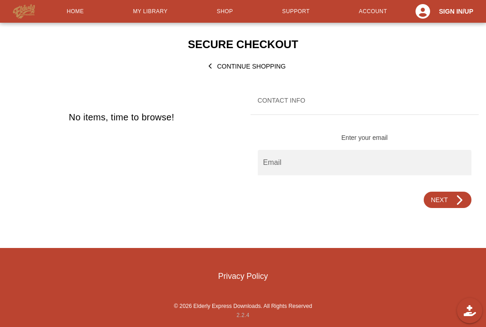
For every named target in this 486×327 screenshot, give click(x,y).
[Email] (364, 162)
